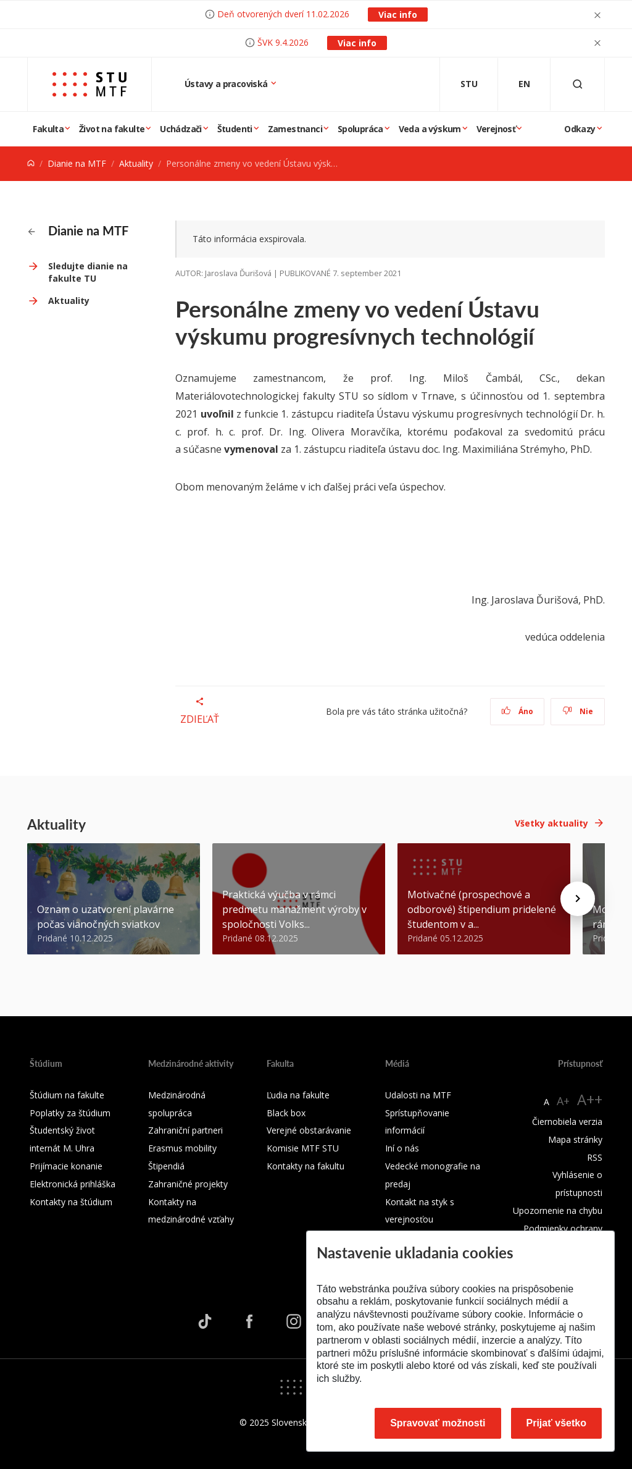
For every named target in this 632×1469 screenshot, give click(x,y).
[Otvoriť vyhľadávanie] (578, 84)
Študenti (234, 129)
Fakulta (48, 129)
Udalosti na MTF (418, 1095)
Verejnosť (496, 129)
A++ (589, 1099)
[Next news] (577, 899)
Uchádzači (181, 129)
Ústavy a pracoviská (227, 84)
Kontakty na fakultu (305, 1166)
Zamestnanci (295, 129)
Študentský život (62, 1130)
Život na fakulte (111, 129)
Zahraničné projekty (188, 1184)
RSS (594, 1157)
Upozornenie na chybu (557, 1210)
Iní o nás (402, 1148)
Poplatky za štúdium (70, 1113)
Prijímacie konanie (66, 1166)
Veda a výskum (430, 129)
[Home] (31, 163)
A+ (563, 1100)
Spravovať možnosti (437, 1423)
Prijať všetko (556, 1423)
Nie (578, 711)
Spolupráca (360, 129)
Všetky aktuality (551, 823)
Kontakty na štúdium (71, 1202)
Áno (517, 711)
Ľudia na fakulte (298, 1095)
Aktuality (136, 163)
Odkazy (579, 129)
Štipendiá (166, 1166)
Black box (286, 1113)
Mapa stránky (575, 1139)
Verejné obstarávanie (309, 1130)
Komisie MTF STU (303, 1148)
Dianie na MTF (77, 163)
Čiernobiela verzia (567, 1121)
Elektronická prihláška (72, 1184)
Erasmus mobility (182, 1148)
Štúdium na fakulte (67, 1095)
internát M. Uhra (62, 1148)
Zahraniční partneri (185, 1130)
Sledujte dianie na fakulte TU (88, 272)
